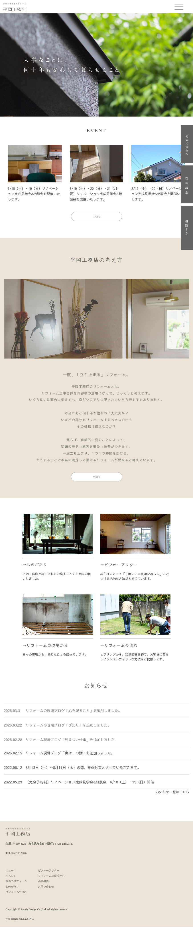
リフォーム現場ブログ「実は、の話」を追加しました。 (70, 756)
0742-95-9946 (18, 853)
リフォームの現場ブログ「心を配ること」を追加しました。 (74, 712)
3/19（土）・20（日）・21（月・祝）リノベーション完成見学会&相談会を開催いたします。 (96, 193)
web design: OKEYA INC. (20, 919)
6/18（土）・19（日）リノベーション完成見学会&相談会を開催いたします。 (34, 193)
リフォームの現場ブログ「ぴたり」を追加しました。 (68, 727)
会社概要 (43, 881)
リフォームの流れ (121, 645)
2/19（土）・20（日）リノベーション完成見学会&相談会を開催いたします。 (157, 193)
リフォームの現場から (47, 645)
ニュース (11, 870)
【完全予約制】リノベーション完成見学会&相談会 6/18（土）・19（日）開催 (90, 785)
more (96, 216)
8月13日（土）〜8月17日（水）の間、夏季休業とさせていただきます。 (83, 770)
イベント (11, 876)
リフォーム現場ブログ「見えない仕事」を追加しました (70, 741)
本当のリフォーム (16, 881)
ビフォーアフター (121, 565)
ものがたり (36, 565)
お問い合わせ (46, 886)
